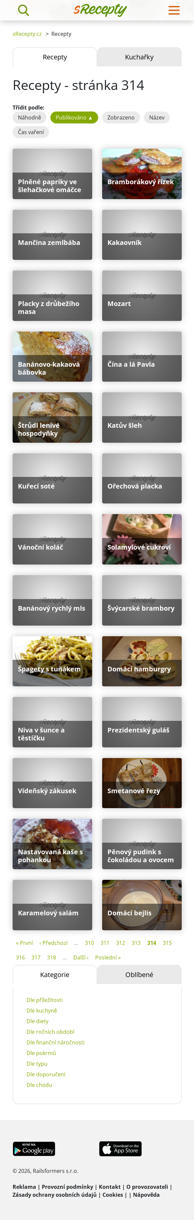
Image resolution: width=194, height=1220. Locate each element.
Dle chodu (39, 1085)
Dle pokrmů (41, 1053)
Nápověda (146, 1194)
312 (120, 943)
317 (36, 957)
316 (20, 957)
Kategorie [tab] (54, 974)
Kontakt (110, 1186)
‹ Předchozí (53, 943)
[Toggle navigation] (174, 10)
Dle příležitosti (45, 1000)
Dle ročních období (50, 1031)
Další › (81, 957)
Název (156, 117)
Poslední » (108, 957)
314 (151, 943)
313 (136, 943)
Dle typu (37, 1063)
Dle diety (37, 1021)
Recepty (55, 56)
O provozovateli (147, 1186)
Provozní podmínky (67, 1186)
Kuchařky (139, 56)
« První (24, 943)
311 (104, 943)
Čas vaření (31, 132)
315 (167, 943)
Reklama (24, 1186)
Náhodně (29, 117)
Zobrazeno (121, 117)
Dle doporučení (46, 1074)
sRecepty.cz (27, 34)
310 (89, 943)
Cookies (112, 1194)
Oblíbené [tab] (139, 974)
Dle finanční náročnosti (56, 1042)
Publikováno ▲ (74, 117)
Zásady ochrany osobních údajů (55, 1194)
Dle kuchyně (42, 1010)
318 (51, 957)
